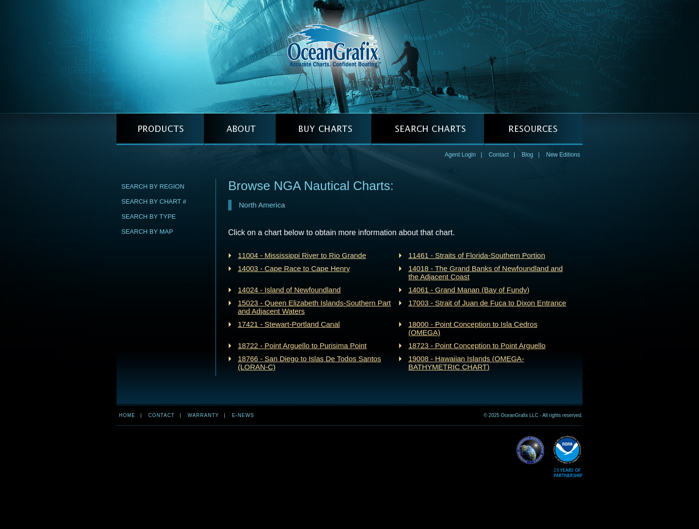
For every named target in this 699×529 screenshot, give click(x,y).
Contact (499, 154)
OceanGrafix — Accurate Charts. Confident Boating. (349, 56)
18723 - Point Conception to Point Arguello (477, 345)
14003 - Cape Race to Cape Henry (294, 268)
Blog (527, 154)
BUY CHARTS (323, 129)
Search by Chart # (153, 201)
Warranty (203, 415)
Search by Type (148, 216)
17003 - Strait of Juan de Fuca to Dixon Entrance (487, 303)
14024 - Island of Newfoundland (289, 290)
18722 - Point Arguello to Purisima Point (302, 345)
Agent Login (460, 154)
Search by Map (147, 231)
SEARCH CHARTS (427, 129)
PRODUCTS (160, 129)
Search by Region (152, 186)
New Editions (563, 154)
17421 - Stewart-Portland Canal (289, 324)
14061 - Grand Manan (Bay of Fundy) (468, 290)
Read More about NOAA (567, 457)
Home (127, 415)
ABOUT (240, 129)
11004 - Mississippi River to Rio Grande (302, 255)
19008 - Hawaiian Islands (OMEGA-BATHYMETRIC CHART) (466, 362)
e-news (243, 415)
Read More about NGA (531, 450)
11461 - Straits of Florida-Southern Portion (476, 255)
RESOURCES (533, 129)
